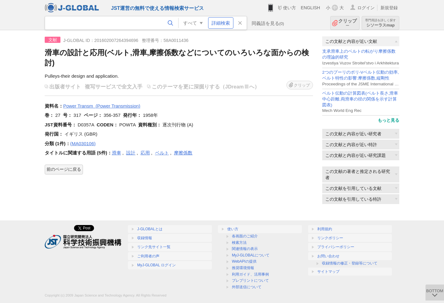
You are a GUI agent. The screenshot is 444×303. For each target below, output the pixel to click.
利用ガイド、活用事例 (250, 274)
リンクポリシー (330, 238)
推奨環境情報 (243, 268)
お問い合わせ (328, 256)
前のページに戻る (64, 169)
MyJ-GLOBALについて (250, 255)
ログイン (366, 7)
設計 (130, 152)
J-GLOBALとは (149, 229)
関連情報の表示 (245, 249)
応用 (145, 152)
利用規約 (324, 229)
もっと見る (388, 120)
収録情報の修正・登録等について (349, 263)
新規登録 (389, 7)
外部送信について (246, 287)
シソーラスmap (380, 22)
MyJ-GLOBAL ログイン (156, 265)
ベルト (162, 152)
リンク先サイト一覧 (154, 247)
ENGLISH (310, 7)
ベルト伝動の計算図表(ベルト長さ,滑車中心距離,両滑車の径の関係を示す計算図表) (360, 99)
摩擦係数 (183, 152)
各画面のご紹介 (245, 236)
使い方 (289, 7)
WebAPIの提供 (244, 261)
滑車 (116, 152)
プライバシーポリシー (335, 247)
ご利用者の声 (148, 256)
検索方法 (239, 242)
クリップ (347, 23)
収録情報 (144, 238)
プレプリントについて (250, 280)
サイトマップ (328, 271)
